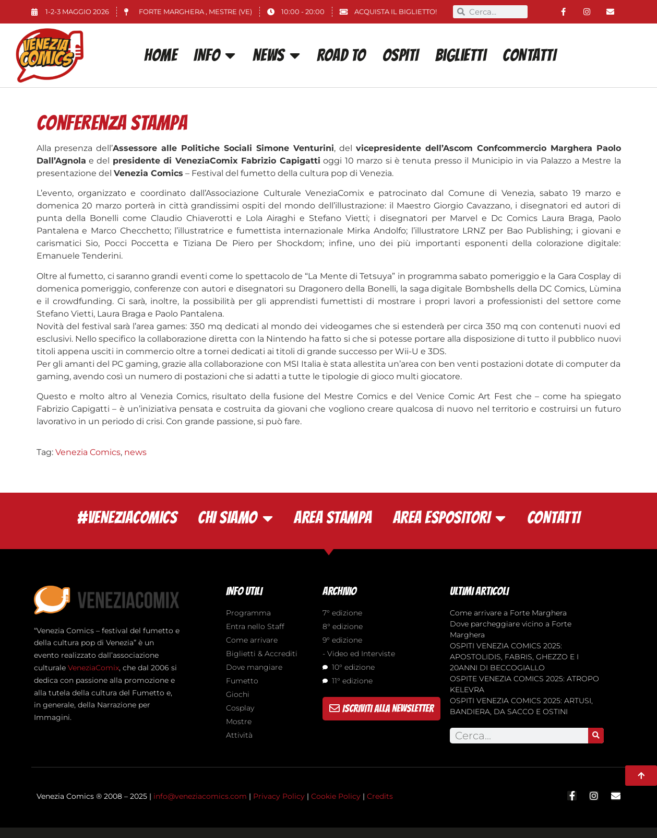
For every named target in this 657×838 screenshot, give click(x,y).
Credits (380, 796)
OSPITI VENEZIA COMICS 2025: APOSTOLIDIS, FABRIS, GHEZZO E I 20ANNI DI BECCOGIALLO (514, 656)
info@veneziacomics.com (200, 796)
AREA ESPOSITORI (449, 518)
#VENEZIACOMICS (127, 518)
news (135, 452)
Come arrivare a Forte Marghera (508, 613)
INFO (215, 55)
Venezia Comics (88, 452)
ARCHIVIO (339, 591)
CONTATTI (529, 55)
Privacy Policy (279, 796)
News (277, 55)
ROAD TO (341, 55)
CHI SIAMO (235, 518)
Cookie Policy (336, 796)
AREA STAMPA (333, 518)
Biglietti (460, 55)
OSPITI (401, 55)
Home (160, 55)
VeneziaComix (93, 667)
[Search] (596, 735)
